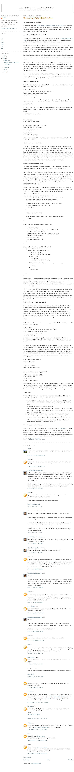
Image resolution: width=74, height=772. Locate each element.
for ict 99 (30, 691)
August (6, 67)
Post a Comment (27, 757)
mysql (40, 439)
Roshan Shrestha (31, 657)
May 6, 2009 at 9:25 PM (35, 552)
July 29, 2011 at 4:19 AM (35, 687)
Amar (29, 681)
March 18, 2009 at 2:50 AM (36, 455)
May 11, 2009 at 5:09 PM (35, 569)
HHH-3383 (62, 428)
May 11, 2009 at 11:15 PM (36, 613)
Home (48, 759)
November (6, 60)
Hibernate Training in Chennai (57, 696)
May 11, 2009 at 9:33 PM (35, 602)
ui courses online (41, 736)
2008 (4, 58)
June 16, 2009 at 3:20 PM (35, 664)
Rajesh (29, 644)
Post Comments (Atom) (35, 763)
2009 (4, 56)
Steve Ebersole (31, 606)
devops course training (41, 747)
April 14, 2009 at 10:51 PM (36, 466)
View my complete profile (9, 28)
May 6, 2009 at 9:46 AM (35, 506)
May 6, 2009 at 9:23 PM (35, 532)
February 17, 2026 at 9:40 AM (37, 740)
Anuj (29, 448)
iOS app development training (41, 727)
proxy (2, 44)
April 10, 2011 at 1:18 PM (36, 676)
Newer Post (26, 759)
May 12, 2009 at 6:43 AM (35, 631)
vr (28, 733)
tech (43, 439)
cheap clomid (31, 674)
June (5, 72)
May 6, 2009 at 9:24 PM (35, 543)
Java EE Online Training (57, 698)
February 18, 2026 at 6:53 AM (37, 753)
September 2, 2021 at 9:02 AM (37, 718)
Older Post (70, 759)
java (36, 439)
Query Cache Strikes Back (34, 504)
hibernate (31, 439)
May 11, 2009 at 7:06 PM (35, 587)
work (2, 48)
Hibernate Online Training (44, 698)
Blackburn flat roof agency (34, 714)
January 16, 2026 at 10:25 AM (37, 729)
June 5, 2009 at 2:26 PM (35, 653)
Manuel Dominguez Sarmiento (35, 470)
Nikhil (29, 723)
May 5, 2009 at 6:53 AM (35, 488)
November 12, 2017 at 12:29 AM (38, 702)
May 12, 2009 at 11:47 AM (36, 640)
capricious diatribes (37, 7)
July (5, 69)
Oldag (29, 459)
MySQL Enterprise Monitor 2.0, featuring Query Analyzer (50, 25)
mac (2, 40)
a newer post (52, 561)
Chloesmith (30, 706)
